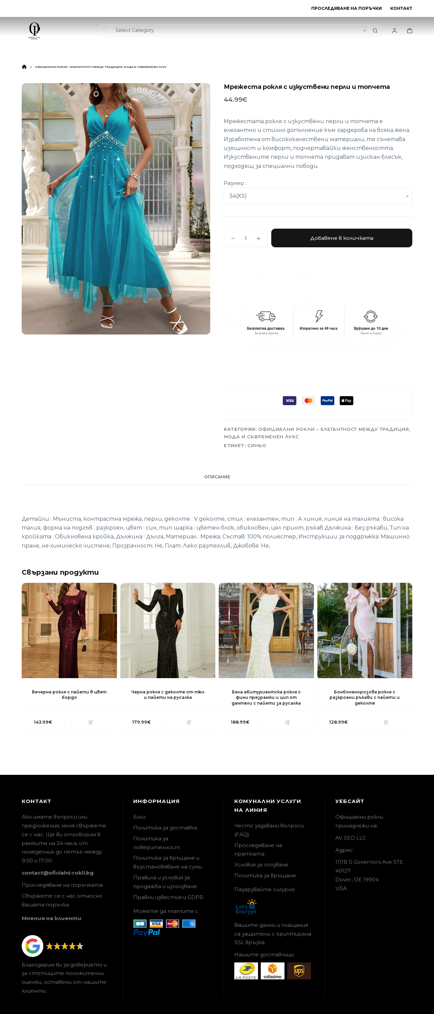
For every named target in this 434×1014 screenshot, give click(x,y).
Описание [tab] (217, 476)
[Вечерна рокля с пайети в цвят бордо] (69, 630)
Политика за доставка (165, 827)
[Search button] (375, 31)
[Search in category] (239, 31)
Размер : (235, 183)
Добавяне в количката (342, 238)
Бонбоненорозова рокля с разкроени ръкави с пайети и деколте (365, 697)
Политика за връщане (265, 875)
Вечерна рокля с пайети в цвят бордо (69, 694)
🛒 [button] (90, 722)
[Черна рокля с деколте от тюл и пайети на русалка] (168, 630)
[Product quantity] (246, 238)
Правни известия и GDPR (168, 897)
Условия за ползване (261, 864)
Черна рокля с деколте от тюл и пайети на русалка (167, 694)
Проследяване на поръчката (62, 885)
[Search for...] (105, 31)
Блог (139, 817)
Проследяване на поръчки (346, 8)
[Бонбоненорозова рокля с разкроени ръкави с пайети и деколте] (365, 630)
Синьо (257, 445)
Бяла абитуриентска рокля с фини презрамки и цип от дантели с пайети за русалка (266, 697)
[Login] (394, 30)
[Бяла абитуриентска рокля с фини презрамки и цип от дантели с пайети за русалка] (266, 630)
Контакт (401, 8)
